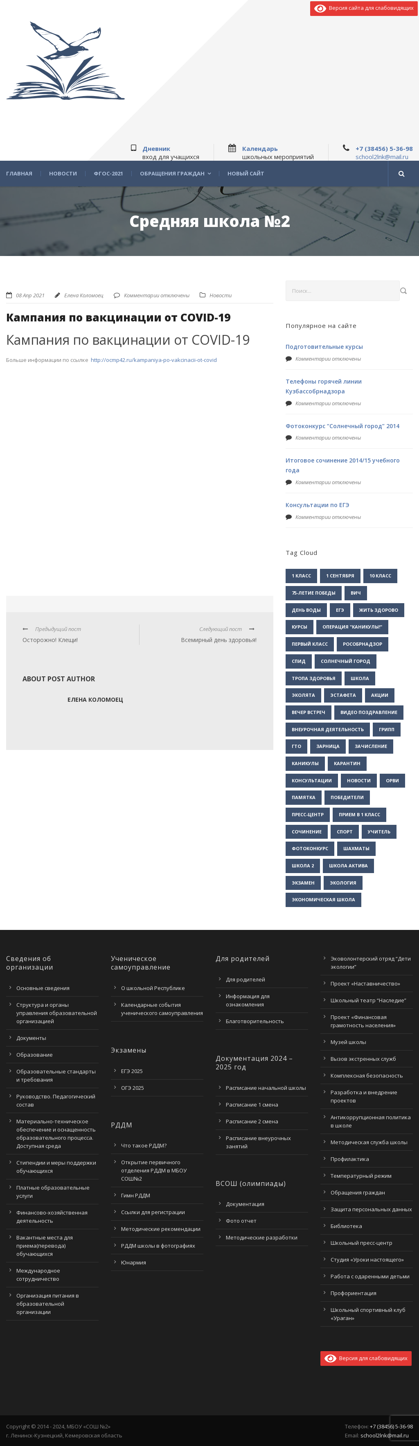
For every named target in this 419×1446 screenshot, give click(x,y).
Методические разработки (261, 1237)
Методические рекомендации (160, 1229)
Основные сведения (43, 988)
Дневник (156, 148)
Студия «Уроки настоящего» (367, 1259)
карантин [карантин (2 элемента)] (347, 763)
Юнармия (133, 1262)
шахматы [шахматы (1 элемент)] (356, 848)
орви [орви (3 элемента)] (392, 780)
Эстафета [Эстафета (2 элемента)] (343, 695)
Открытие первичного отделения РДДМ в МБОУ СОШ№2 (154, 1170)
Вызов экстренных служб (363, 1058)
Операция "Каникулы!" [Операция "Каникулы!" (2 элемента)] (352, 627)
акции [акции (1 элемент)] (379, 695)
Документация (245, 1204)
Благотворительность (255, 1021)
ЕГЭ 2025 (132, 1071)
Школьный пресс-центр (361, 1242)
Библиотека (346, 1226)
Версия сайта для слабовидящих (364, 7)
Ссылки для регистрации (153, 1212)
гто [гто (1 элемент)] (296, 746)
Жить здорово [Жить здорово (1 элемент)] (378, 610)
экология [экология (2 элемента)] (343, 883)
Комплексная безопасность (367, 1075)
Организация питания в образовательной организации (47, 1304)
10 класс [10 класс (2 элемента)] (380, 576)
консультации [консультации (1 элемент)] (312, 780)
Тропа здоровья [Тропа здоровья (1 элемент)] (314, 678)
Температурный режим (361, 1175)
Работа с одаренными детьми (370, 1276)
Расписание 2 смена (252, 1121)
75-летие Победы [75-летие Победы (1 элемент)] (314, 593)
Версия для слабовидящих (366, 1358)
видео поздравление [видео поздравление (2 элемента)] (368, 712)
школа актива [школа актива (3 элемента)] (348, 865)
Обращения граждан (172, 173)
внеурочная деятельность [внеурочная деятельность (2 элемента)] (328, 729)
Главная (19, 173)
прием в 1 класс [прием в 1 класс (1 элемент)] (359, 814)
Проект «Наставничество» (365, 983)
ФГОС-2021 (108, 173)
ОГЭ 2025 (132, 1087)
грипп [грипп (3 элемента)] (386, 729)
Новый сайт (246, 173)
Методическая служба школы (369, 1142)
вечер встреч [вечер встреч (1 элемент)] (308, 712)
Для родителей (245, 979)
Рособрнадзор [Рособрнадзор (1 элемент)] (362, 644)
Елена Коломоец (84, 295)
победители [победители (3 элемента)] (347, 797)
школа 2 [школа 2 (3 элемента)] (303, 865)
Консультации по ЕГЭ (317, 505)
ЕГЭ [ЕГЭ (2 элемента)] (340, 610)
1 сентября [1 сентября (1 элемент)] (340, 576)
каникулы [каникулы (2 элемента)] (305, 763)
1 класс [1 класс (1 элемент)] (301, 576)
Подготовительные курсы (324, 346)
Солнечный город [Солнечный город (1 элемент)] (345, 661)
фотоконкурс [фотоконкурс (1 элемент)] (310, 848)
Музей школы (348, 1042)
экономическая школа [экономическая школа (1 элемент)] (323, 899)
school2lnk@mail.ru (382, 157)
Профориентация (353, 1293)
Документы (31, 1038)
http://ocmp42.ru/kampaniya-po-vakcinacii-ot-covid (154, 360)
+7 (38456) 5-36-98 (384, 148)
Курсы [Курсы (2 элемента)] (299, 627)
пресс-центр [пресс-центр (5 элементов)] (308, 814)
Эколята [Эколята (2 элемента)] (303, 695)
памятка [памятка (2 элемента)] (303, 797)
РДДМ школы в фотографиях (158, 1245)
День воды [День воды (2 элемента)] (306, 610)
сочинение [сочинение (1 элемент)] (307, 832)
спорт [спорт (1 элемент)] (345, 832)
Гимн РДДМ (135, 1195)
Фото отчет (241, 1220)
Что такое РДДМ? (144, 1145)
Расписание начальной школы (266, 1087)
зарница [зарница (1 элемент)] (328, 746)
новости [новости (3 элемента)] (359, 780)
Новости (63, 173)
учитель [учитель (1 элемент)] (379, 832)
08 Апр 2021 (30, 295)
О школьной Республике (153, 988)
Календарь (260, 148)
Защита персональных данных (371, 1209)
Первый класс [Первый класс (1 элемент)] (310, 644)
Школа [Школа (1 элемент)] (360, 678)
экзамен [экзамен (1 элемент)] (303, 883)
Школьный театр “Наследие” (368, 1000)
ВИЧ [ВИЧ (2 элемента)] (356, 593)
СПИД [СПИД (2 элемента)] (299, 661)
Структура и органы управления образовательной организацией (56, 1013)
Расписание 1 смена (252, 1104)
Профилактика (350, 1159)
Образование (34, 1054)
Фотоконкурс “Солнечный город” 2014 (342, 426)
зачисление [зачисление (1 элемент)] (371, 746)
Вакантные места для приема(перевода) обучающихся (44, 1245)
